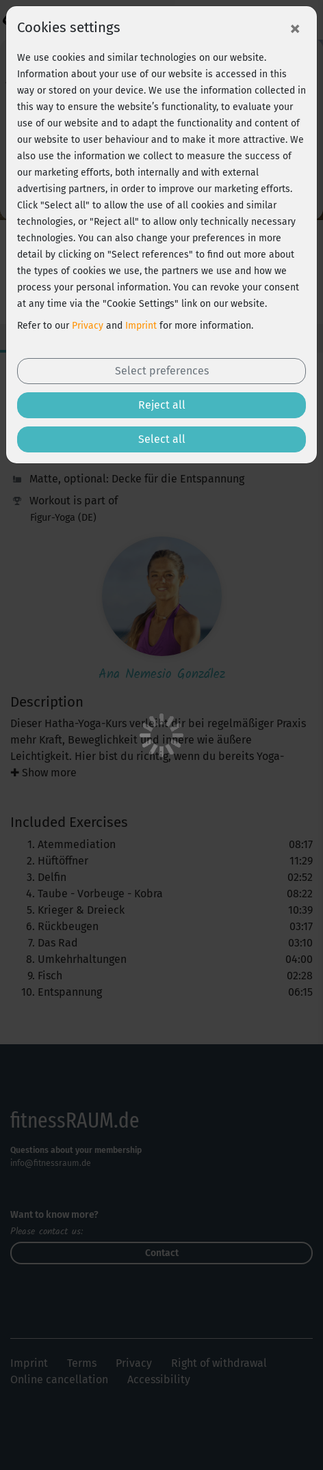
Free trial (161, 1445)
